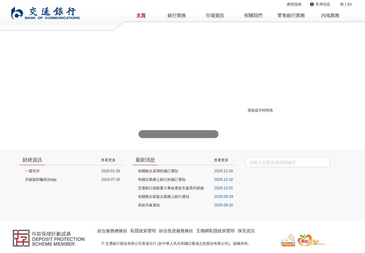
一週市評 (32, 171)
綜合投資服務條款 (176, 230)
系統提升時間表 (260, 110)
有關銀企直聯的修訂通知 (158, 171)
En (350, 4)
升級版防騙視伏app (41, 179)
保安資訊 (246, 230)
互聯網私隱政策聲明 (215, 230)
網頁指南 (294, 4)
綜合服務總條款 (112, 230)
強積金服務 (280, 97)
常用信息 (323, 4)
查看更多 (108, 160)
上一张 (143, 134)
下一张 (213, 134)
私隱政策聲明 (143, 230)
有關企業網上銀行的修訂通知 (162, 179)
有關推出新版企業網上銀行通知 (163, 196)
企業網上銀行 (281, 75)
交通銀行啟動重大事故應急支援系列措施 (171, 188)
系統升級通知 (149, 205)
